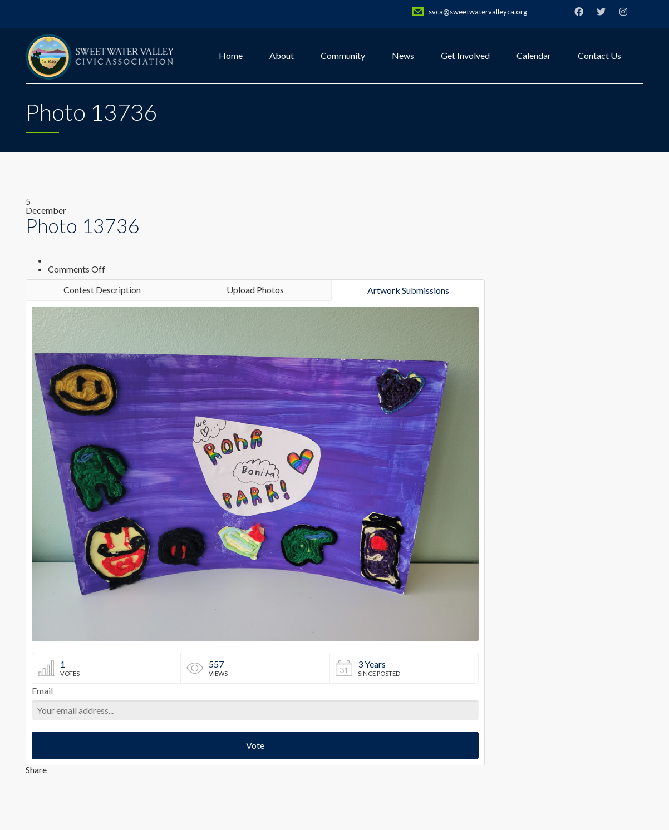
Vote (255, 745)
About (281, 55)
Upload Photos (255, 289)
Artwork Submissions (408, 290)
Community (343, 55)
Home (231, 55)
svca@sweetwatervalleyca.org (478, 11)
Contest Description (102, 289)
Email (42, 691)
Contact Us (599, 55)
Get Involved (465, 55)
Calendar (533, 55)
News (403, 55)
